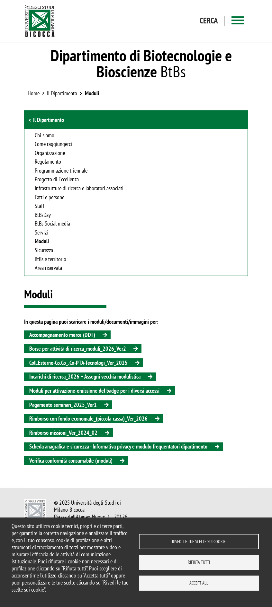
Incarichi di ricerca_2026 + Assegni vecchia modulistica (85, 376)
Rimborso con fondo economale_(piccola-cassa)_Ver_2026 (88, 418)
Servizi (41, 233)
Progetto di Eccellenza (57, 179)
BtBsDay (43, 215)
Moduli (92, 93)
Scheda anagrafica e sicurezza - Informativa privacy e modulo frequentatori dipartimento (118, 446)
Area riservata (48, 268)
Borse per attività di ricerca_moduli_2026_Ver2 (77, 348)
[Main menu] (237, 21)
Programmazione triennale (61, 171)
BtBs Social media (52, 224)
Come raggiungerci (53, 144)
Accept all (198, 583)
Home (34, 93)
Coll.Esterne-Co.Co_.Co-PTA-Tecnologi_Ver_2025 (78, 362)
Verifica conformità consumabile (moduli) (71, 460)
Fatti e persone (49, 197)
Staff (39, 206)
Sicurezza (44, 250)
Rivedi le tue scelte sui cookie (199, 541)
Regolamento (48, 162)
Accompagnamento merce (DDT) (62, 334)
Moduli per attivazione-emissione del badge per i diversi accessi (94, 390)
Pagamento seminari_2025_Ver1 (63, 404)
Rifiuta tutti (199, 562)
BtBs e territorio (50, 259)
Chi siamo (44, 136)
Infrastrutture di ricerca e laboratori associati (79, 188)
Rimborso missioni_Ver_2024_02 (63, 432)
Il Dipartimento (48, 120)
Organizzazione (50, 153)
